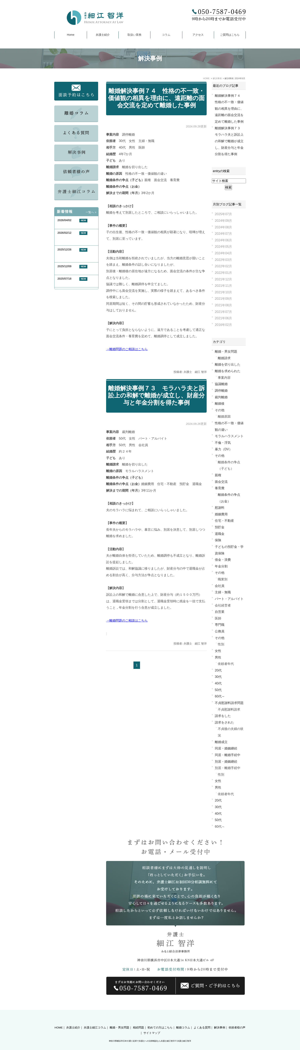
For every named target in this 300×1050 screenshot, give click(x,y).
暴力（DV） (223, 449)
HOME (59, 1020)
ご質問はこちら (230, 34)
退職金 (219, 533)
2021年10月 (223, 292)
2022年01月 (223, 272)
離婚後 (219, 403)
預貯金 (219, 527)
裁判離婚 (221, 397)
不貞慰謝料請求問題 (229, 703)
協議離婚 (221, 384)
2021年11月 (223, 285)
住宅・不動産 (224, 520)
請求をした (223, 716)
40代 (218, 683)
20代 (218, 670)
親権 (218, 475)
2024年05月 (223, 246)
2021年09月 (223, 298)
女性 (218, 651)
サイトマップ (151, 1025)
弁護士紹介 (103, 34)
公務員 (219, 631)
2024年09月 (223, 220)
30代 (218, 676)
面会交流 (221, 481)
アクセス (198, 34)
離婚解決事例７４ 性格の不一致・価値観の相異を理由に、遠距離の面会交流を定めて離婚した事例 (156, 98)
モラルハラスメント (229, 436)
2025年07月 (223, 214)
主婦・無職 (223, 592)
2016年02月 (223, 324)
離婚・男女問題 (226, 351)
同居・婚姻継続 (226, 748)
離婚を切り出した (227, 364)
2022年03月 (223, 259)
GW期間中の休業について (73, 225)
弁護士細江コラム (95, 1020)
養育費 (219, 488)
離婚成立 (221, 742)
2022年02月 (223, 266)
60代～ (220, 696)
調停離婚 (221, 390)
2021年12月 (223, 279)
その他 (219, 410)
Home (70, 34)
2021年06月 (223, 318)
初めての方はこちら (160, 1020)
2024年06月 (223, 240)
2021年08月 (223, 305)
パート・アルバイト (229, 598)
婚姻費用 (221, 514)
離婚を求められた (227, 371)
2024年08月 (223, 227)
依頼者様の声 (237, 1020)
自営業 (219, 611)
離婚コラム (183, 1020)
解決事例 (219, 1020)
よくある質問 (202, 1020)
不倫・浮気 (223, 442)
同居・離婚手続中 (227, 755)
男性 (218, 657)
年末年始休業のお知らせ (72, 270)
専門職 (219, 624)
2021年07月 (223, 312)
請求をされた (224, 722)
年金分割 (221, 566)
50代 (218, 690)
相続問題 (138, 1020)
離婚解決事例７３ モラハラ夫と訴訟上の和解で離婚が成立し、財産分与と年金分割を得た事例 (156, 395)
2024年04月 (223, 253)
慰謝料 (219, 507)
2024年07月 (223, 233)
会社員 (219, 586)
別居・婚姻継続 (226, 761)
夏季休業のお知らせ (70, 283)
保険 (218, 540)
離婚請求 (224, 358)
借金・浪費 (223, 559)
